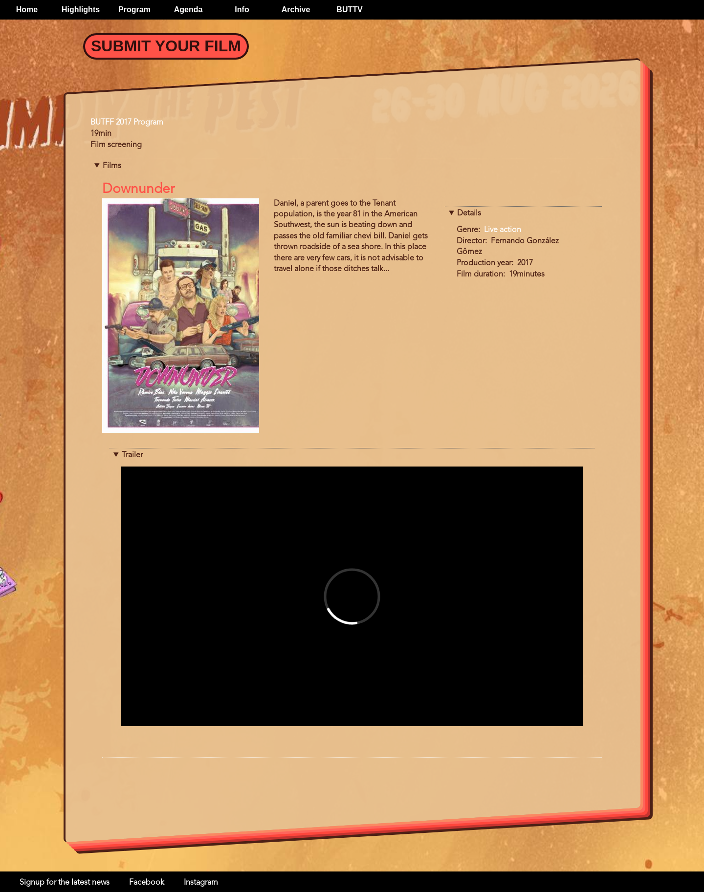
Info (242, 9)
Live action (502, 230)
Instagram (201, 883)
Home (27, 9)
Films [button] (112, 166)
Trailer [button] (132, 455)
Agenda (188, 9)
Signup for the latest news (65, 883)
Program (134, 9)
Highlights (81, 9)
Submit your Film (166, 46)
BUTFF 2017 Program (126, 123)
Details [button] (469, 213)
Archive (296, 9)
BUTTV (349, 9)
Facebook (146, 883)
